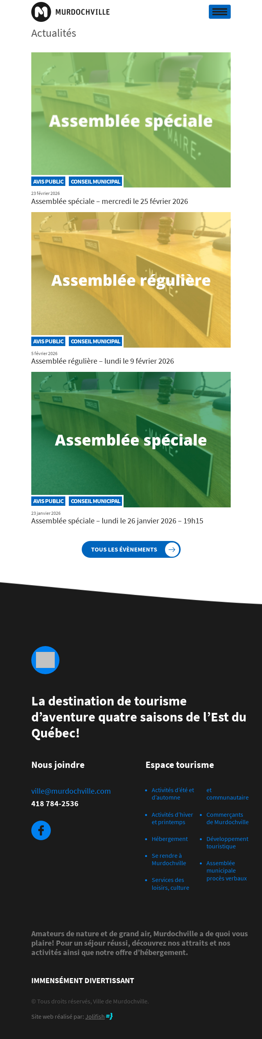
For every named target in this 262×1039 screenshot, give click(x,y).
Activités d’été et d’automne (173, 793)
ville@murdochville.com (71, 791)
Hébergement (170, 839)
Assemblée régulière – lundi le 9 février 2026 (102, 361)
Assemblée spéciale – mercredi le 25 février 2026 (109, 201)
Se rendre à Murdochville (169, 859)
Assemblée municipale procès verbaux (226, 870)
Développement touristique (227, 842)
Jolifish (95, 1016)
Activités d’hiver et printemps (172, 818)
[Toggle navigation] (220, 12)
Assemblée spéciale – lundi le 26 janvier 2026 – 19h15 (117, 520)
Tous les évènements (124, 549)
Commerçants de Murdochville (227, 818)
